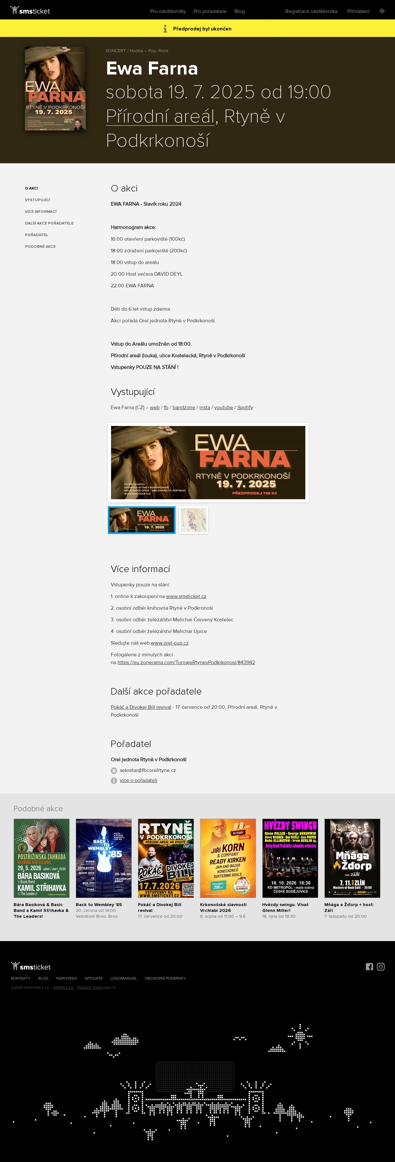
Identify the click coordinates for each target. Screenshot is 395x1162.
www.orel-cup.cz (170, 643)
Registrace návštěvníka (311, 11)
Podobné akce (40, 246)
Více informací (40, 211)
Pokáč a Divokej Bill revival (141, 707)
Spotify (245, 407)
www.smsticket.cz (186, 596)
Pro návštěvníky (168, 11)
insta (204, 407)
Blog (239, 11)
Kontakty (20, 978)
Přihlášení (358, 11)
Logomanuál (123, 978)
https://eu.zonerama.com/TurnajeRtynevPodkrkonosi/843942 (186, 662)
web (155, 407)
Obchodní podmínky (165, 978)
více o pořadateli (138, 780)
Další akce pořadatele (49, 223)
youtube (223, 407)
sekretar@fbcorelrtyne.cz (148, 770)
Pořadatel (36, 235)
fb (166, 407)
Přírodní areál (160, 117)
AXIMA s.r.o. (63, 987)
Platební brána (89, 987)
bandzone (184, 407)
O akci (31, 188)
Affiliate (94, 978)
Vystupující (37, 200)
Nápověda (66, 978)
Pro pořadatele (210, 11)
